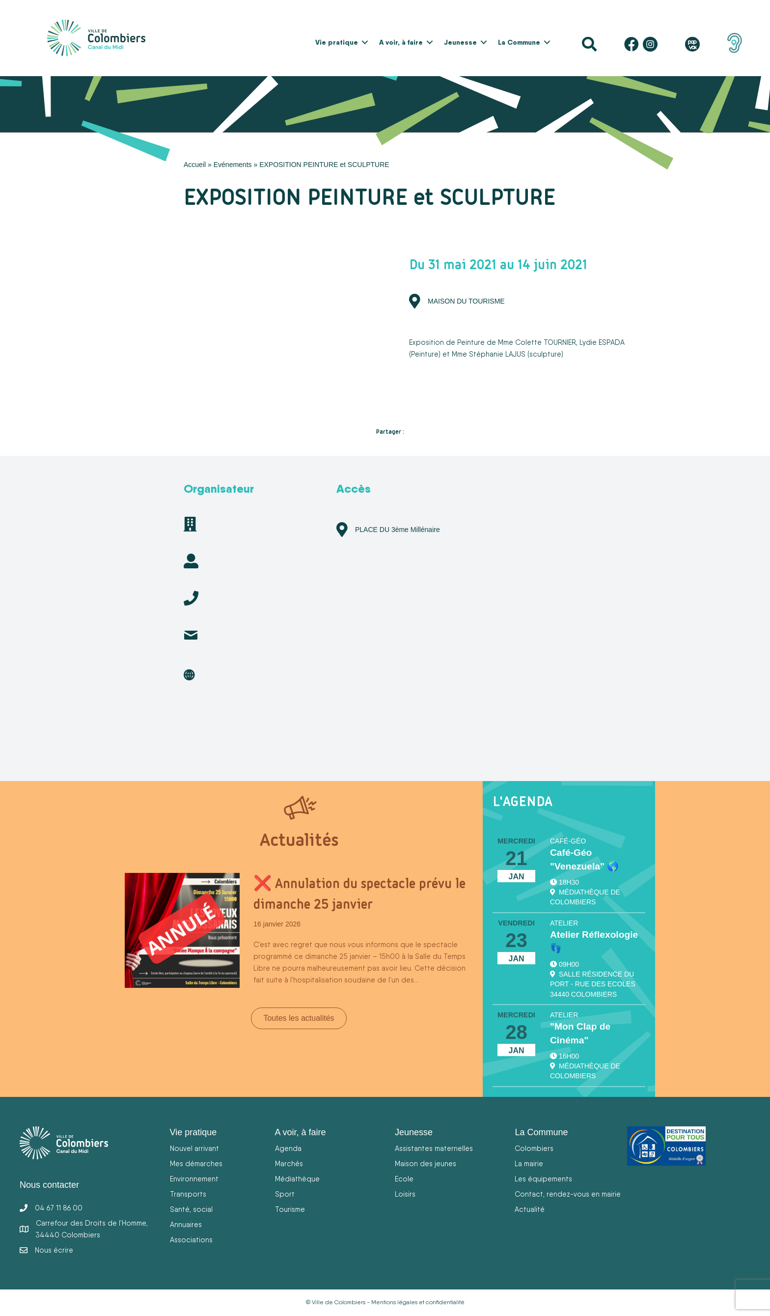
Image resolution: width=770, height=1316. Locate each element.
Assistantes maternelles (434, 1148)
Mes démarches (196, 1163)
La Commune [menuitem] (519, 42)
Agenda (288, 1148)
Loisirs (405, 1194)
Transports (188, 1194)
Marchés (289, 1163)
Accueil (195, 164)
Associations (191, 1239)
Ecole (404, 1179)
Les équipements (543, 1179)
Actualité (530, 1209)
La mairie (529, 1163)
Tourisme (290, 1209)
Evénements (233, 164)
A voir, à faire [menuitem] (401, 42)
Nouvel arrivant (194, 1148)
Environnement (194, 1179)
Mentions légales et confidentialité (418, 1302)
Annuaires (186, 1224)
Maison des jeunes (425, 1163)
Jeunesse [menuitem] (460, 42)
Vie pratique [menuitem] (336, 42)
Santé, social (191, 1209)
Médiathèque (297, 1179)
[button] (365, 42)
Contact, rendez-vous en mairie (568, 1194)
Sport (285, 1194)
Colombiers (534, 1148)
